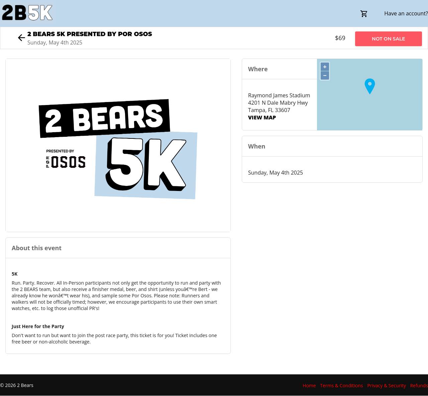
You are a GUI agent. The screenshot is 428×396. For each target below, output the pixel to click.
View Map (262, 117)
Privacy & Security (386, 385)
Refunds (419, 385)
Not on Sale (388, 39)
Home (309, 385)
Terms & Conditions (341, 385)
